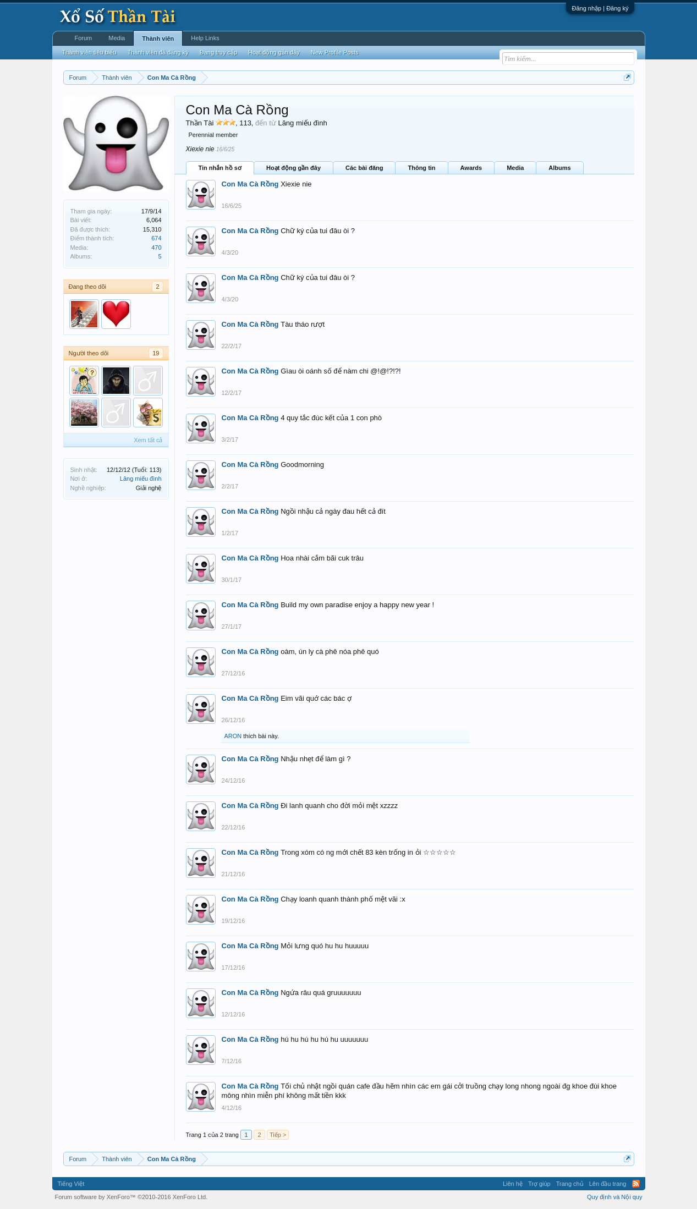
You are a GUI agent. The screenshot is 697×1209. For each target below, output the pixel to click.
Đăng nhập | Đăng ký (600, 8)
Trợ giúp (539, 1183)
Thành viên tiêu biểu (89, 52)
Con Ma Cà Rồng (250, 184)
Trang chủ (570, 1183)
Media (515, 167)
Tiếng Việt (71, 1183)
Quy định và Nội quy (615, 1197)
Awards (471, 167)
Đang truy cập (218, 52)
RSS (636, 1184)
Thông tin (421, 167)
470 (156, 247)
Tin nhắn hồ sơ (220, 167)
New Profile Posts (335, 52)
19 (155, 353)
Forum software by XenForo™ (131, 1197)
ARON (233, 736)
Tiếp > (278, 1134)
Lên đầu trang (608, 1183)
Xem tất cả (148, 440)
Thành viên (158, 38)
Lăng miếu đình (141, 478)
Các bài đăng (364, 167)
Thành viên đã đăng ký (157, 52)
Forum (83, 38)
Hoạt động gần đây (293, 167)
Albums (559, 167)
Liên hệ (513, 1183)
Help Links (205, 38)
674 (156, 238)
